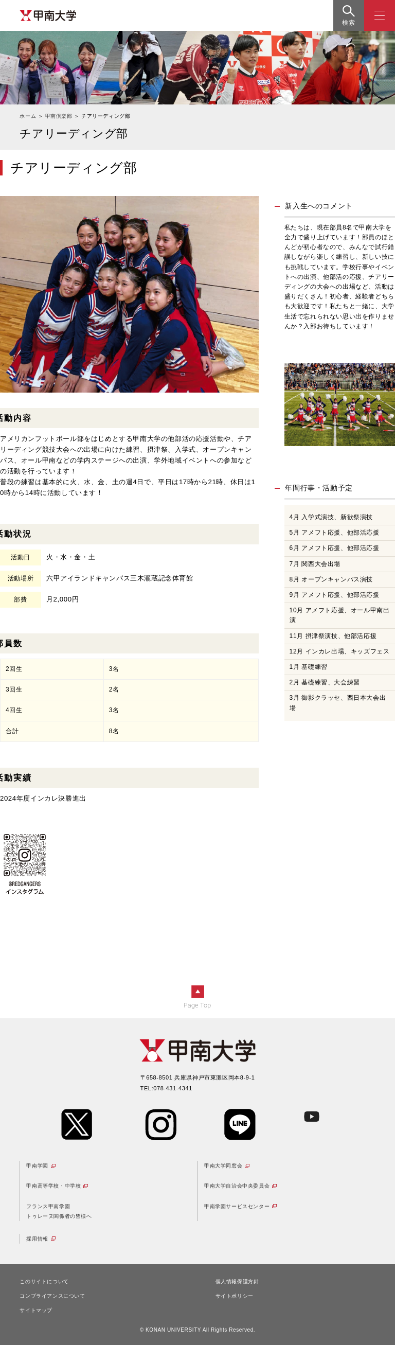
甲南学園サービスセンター (237, 1206)
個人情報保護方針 (237, 1281)
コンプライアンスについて (52, 1296)
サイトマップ (36, 1310)
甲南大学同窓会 (223, 1166)
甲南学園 (37, 1166)
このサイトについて (44, 1281)
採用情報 (37, 1239)
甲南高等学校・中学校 (53, 1186)
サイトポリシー (235, 1296)
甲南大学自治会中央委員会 (237, 1186)
